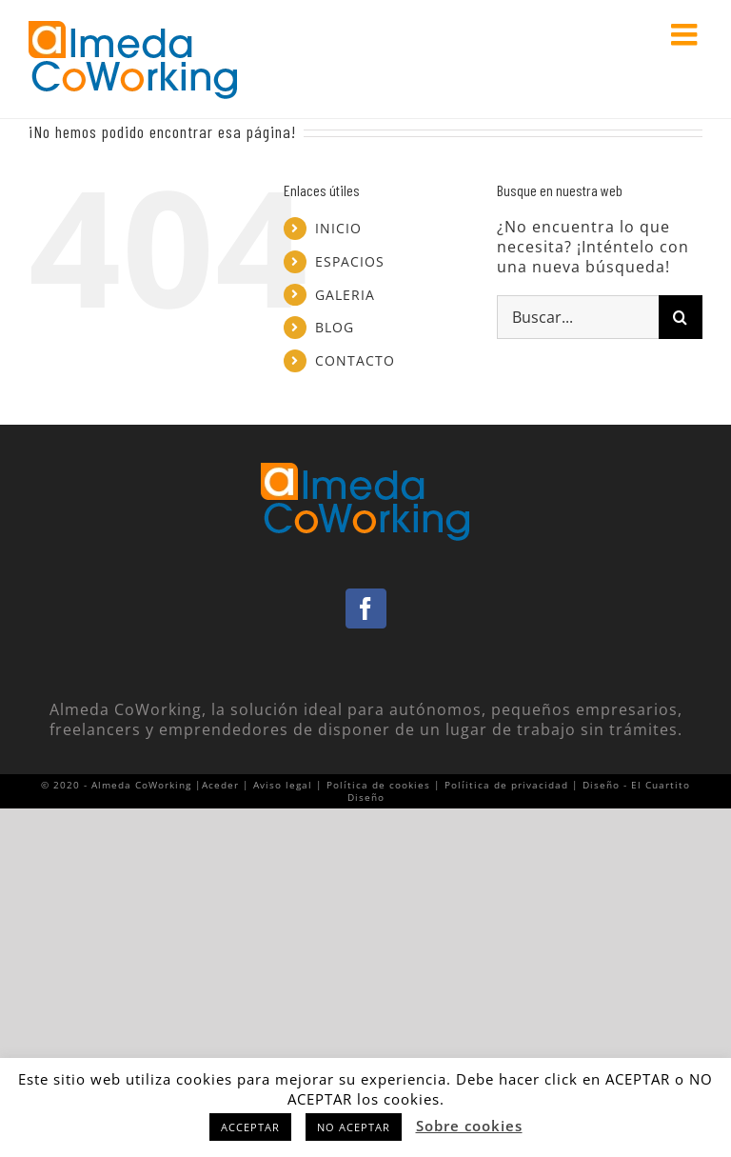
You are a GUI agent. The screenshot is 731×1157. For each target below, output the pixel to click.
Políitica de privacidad (506, 784)
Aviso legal (282, 784)
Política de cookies (378, 784)
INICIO (338, 228)
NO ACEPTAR (353, 1127)
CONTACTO (355, 360)
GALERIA (345, 295)
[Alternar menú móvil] (686, 34)
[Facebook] (366, 608)
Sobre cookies (469, 1125)
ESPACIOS (350, 261)
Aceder (220, 784)
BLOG (334, 327)
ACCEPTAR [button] (250, 1127)
